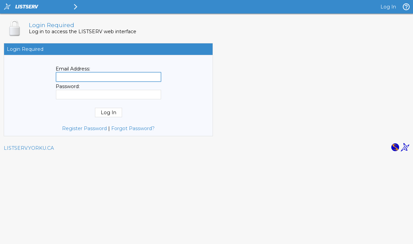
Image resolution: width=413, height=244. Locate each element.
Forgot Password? (133, 128)
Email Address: (73, 69)
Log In (388, 7)
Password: (68, 86)
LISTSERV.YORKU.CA (29, 148)
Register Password (84, 128)
